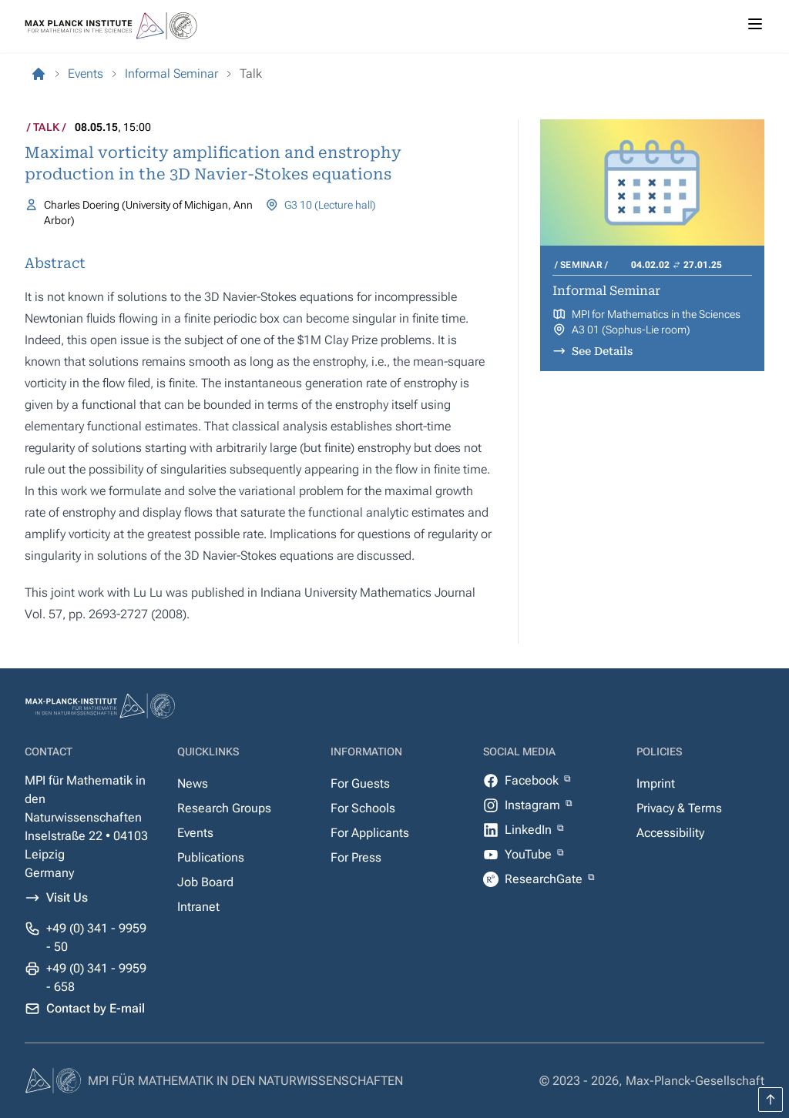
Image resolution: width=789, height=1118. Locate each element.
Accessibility (670, 832)
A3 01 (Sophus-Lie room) (631, 329)
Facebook (533, 780)
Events (195, 832)
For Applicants (370, 832)
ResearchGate (545, 879)
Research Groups (224, 808)
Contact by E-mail (95, 1008)
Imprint (655, 783)
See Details (602, 351)
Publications (210, 857)
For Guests (360, 783)
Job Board (205, 882)
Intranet (198, 906)
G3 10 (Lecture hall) (330, 205)
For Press (356, 857)
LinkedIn (530, 829)
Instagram (534, 805)
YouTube (530, 854)
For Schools (363, 808)
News (192, 783)
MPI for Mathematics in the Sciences (656, 314)
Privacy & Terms (679, 808)
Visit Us (67, 897)
